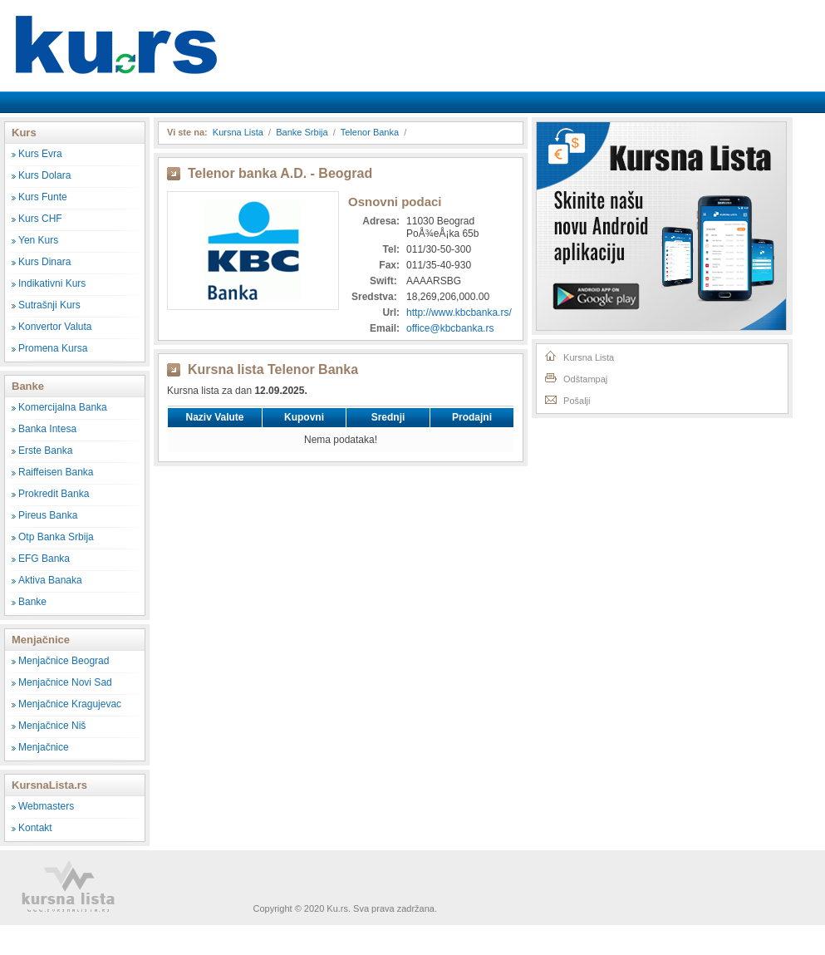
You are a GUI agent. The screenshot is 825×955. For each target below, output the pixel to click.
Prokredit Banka (53, 494)
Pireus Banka (47, 515)
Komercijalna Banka (62, 407)
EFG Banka (44, 558)
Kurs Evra (40, 154)
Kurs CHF (40, 218)
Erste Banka (45, 450)
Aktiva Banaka (50, 580)
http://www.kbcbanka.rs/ (459, 312)
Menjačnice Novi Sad (65, 682)
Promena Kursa (52, 348)
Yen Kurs (38, 240)
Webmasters (46, 806)
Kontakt (35, 828)
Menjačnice (43, 747)
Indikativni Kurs (52, 283)
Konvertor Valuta (55, 326)
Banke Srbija (301, 132)
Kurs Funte (42, 197)
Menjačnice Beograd (63, 661)
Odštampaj (575, 377)
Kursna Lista (116, 32)
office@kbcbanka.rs (450, 328)
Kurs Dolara (44, 175)
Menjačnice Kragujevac (69, 704)
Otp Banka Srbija (56, 537)
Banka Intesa (47, 429)
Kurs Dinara (44, 262)
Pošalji (566, 399)
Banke (32, 602)
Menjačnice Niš (52, 725)
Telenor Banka (370, 132)
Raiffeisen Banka (56, 472)
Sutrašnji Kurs (49, 305)
